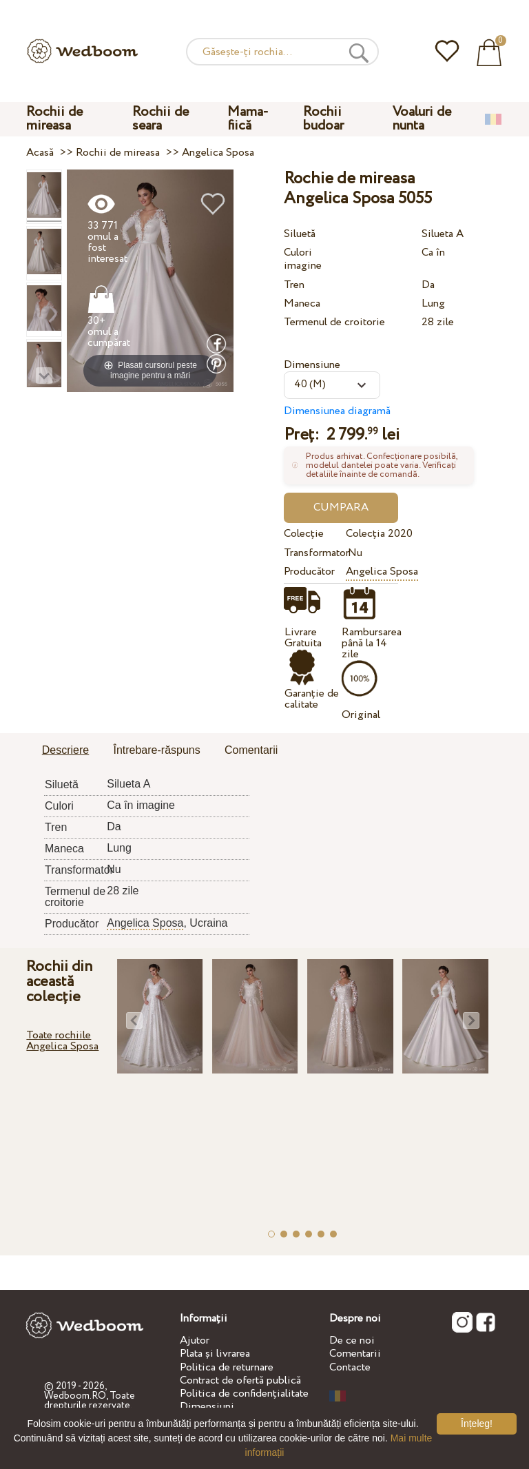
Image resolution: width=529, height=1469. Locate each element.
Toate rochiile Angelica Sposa (62, 1040)
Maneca (302, 303)
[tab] (65, 751)
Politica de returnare (226, 1367)
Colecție (304, 533)
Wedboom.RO (75, 1396)
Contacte (350, 1367)
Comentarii (355, 1354)
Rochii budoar (323, 119)
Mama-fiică (248, 119)
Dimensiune (312, 364)
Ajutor (194, 1340)
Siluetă (299, 233)
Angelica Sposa (382, 571)
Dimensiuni (207, 1407)
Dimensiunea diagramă (337, 411)
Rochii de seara (160, 119)
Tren (294, 284)
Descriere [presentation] (65, 750)
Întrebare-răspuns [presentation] (156, 750)
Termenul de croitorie (334, 322)
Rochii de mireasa (54, 119)
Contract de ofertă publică (240, 1380)
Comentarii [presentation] (251, 750)
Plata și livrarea (215, 1354)
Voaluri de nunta (422, 119)
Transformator (312, 552)
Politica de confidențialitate (244, 1393)
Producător (309, 571)
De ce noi (352, 1340)
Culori (298, 252)
